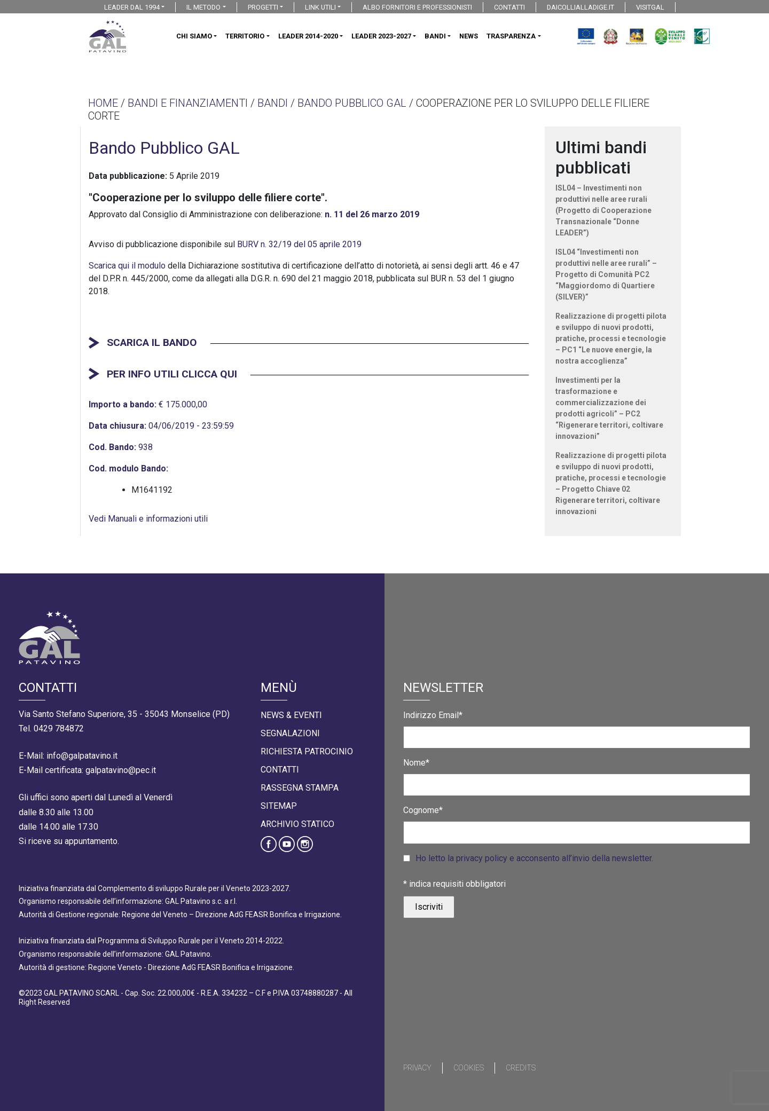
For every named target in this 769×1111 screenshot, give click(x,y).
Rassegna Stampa (300, 788)
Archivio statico (297, 824)
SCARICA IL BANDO (152, 342)
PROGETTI (263, 7)
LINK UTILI (320, 7)
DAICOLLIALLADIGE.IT (580, 7)
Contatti (280, 770)
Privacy (417, 1067)
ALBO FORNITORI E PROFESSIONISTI (417, 7)
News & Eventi (291, 715)
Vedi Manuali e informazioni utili (148, 519)
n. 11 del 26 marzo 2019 (372, 214)
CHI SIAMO (194, 36)
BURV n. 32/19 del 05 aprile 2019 (299, 244)
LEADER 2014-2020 (308, 36)
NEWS (468, 36)
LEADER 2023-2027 (381, 36)
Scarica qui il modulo (127, 266)
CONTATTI (509, 7)
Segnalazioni (290, 733)
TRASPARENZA (511, 36)
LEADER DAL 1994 (132, 7)
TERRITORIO (244, 36)
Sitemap (279, 806)
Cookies (468, 1067)
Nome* (416, 763)
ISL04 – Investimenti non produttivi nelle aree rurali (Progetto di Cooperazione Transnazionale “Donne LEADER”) (603, 210)
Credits (521, 1067)
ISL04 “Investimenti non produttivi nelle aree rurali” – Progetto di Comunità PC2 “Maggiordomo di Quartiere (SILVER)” (606, 274)
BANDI (435, 36)
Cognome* (423, 810)
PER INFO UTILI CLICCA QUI (172, 374)
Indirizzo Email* (432, 715)
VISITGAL (650, 7)
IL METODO (203, 7)
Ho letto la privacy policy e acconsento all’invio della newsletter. (534, 858)
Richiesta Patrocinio (307, 751)
